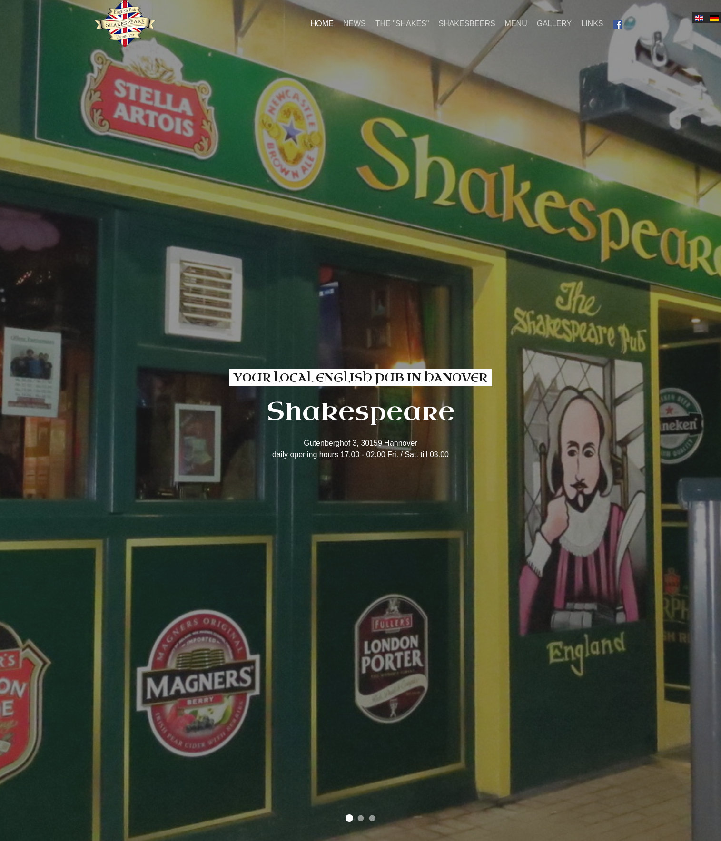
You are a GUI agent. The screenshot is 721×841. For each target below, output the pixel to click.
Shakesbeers (466, 24)
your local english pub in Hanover (349, 818)
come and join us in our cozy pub (360, 818)
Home (322, 24)
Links (592, 24)
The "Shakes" (402, 24)
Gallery (554, 24)
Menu (516, 24)
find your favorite (372, 818)
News (354, 24)
